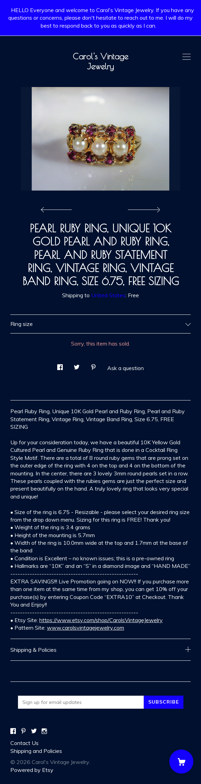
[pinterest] (23, 731)
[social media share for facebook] (60, 365)
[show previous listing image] (58, 208)
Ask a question (125, 368)
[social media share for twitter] (77, 365)
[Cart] (181, 761)
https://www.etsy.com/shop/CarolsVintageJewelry (101, 620)
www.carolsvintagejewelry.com (85, 627)
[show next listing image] (143, 208)
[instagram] (44, 731)
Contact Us (24, 742)
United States (108, 295)
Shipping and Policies (36, 750)
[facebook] (13, 731)
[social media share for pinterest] (93, 365)
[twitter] (34, 731)
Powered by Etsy (31, 769)
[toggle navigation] (186, 57)
